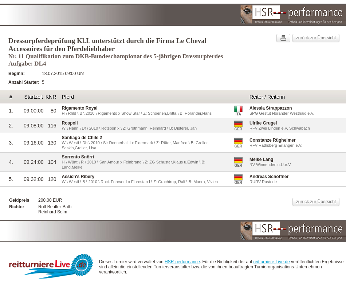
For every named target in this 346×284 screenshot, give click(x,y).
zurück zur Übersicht (316, 37)
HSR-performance (182, 261)
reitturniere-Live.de (271, 261)
